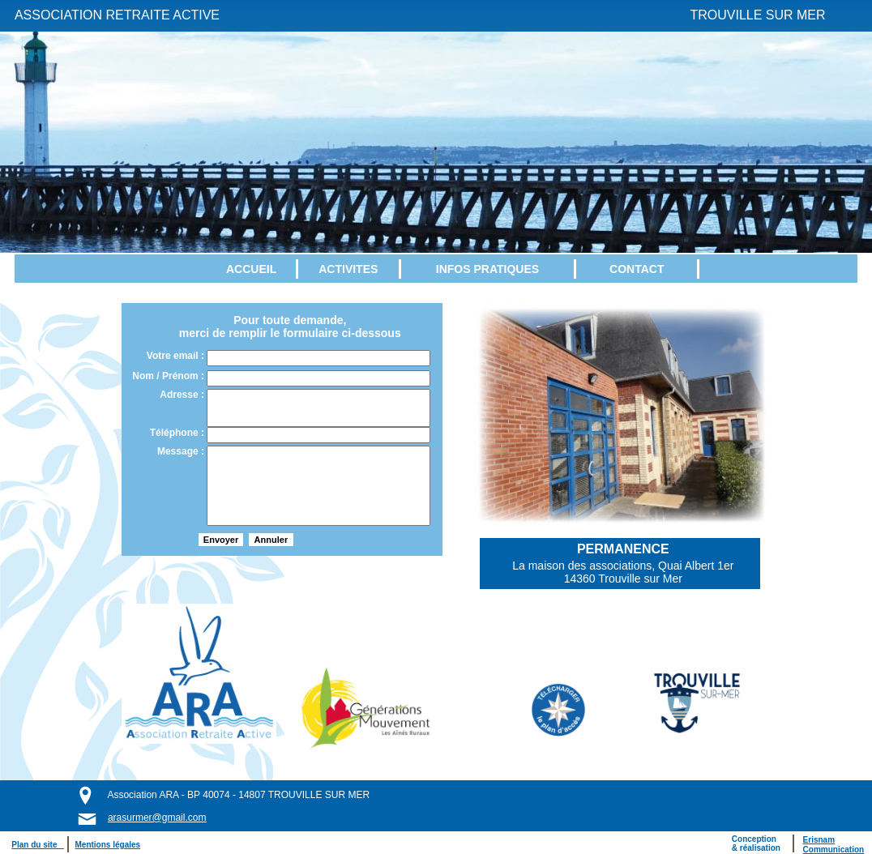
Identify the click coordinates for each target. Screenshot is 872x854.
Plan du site (37, 844)
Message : (182, 451)
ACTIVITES (348, 269)
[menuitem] (252, 269)
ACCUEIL (251, 269)
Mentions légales (108, 844)
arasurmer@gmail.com (157, 817)
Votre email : (177, 355)
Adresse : (183, 394)
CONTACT (636, 269)
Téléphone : (178, 432)
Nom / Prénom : (169, 376)
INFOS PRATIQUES (487, 269)
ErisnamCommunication (834, 844)
